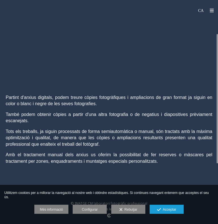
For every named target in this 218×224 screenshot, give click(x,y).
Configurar (90, 210)
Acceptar (166, 210)
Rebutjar (128, 210)
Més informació (51, 210)
